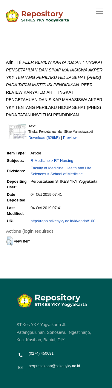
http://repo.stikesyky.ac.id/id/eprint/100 (62, 221)
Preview (70, 137)
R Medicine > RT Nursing (51, 160)
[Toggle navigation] (99, 11)
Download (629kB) (44, 137)
